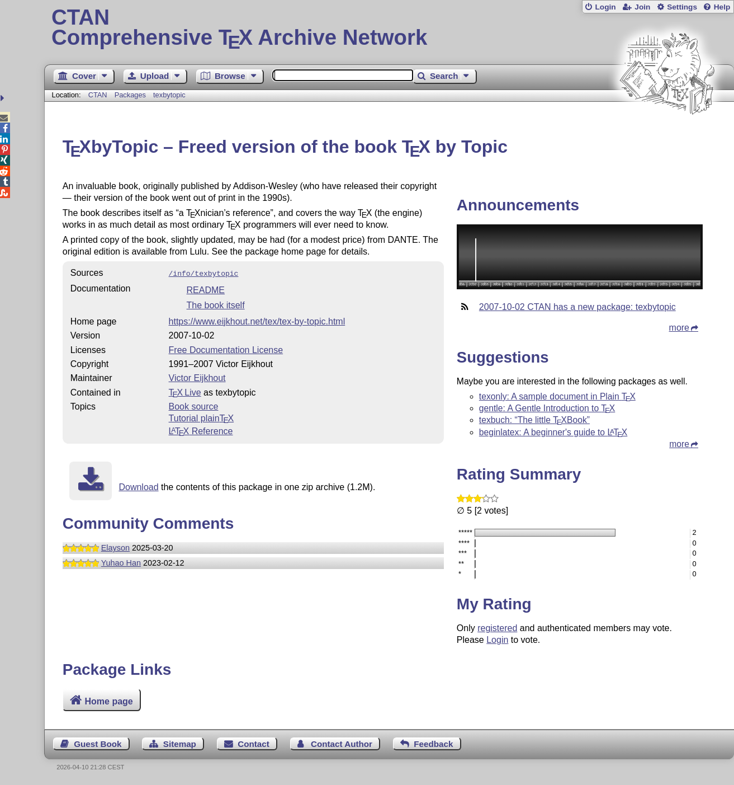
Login (605, 7)
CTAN (97, 95)
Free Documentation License (226, 349)
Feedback (433, 744)
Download (138, 486)
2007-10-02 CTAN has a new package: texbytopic (577, 307)
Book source (194, 405)
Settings (682, 7)
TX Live (185, 391)
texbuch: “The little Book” (534, 420)
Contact (253, 744)
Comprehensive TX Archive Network (389, 28)
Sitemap (179, 744)
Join (642, 7)
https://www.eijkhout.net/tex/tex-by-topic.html (257, 320)
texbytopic (169, 95)
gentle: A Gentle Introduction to (547, 408)
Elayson (115, 546)
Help (722, 7)
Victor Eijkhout (197, 377)
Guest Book (97, 744)
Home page (109, 701)
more (679, 327)
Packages (131, 95)
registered (497, 628)
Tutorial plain (201, 417)
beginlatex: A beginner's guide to (553, 432)
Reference (201, 430)
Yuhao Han (121, 561)
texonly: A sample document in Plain (557, 396)
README (206, 289)
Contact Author (341, 744)
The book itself (216, 304)
